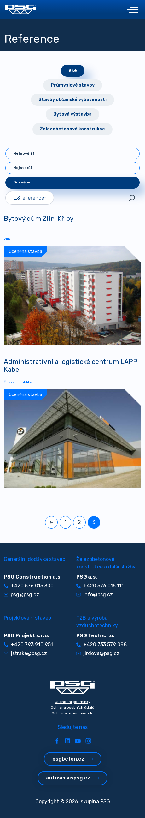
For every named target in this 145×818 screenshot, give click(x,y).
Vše (72, 70)
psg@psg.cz (21, 595)
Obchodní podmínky (72, 702)
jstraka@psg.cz (25, 653)
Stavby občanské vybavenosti (72, 99)
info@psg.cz (94, 595)
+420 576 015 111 (100, 586)
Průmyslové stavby (73, 85)
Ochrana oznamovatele (72, 713)
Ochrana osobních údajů (72, 707)
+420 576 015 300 (29, 586)
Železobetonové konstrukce (72, 129)
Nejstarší (22, 167)
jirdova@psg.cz (97, 653)
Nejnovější (23, 153)
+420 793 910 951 (28, 644)
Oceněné (22, 182)
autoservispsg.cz (72, 778)
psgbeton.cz (72, 759)
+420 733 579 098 (101, 644)
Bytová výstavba (72, 114)
